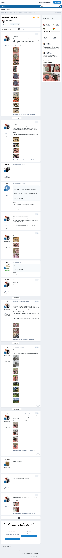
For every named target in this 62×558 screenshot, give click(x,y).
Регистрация (57, 2)
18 (14, 29)
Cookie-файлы (37, 553)
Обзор (3, 7)
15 (8, 29)
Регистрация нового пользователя (12, 538)
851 (7, 195)
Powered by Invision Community (31, 556)
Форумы (3, 9)
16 (10, 29)
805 (7, 470)
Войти (29, 536)
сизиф (7, 164)
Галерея (8, 9)
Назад (5, 29)
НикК (7, 183)
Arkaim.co (4, 2)
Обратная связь (29, 553)
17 (12, 29)
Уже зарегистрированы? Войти (45, 2)
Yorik (7, 262)
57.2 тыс (7, 274)
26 (7, 176)
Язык (23, 553)
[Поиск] (46, 6)
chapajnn (10, 20)
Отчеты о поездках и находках (19, 21)
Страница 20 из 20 (25, 29)
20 (19, 29)
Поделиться (6, 24)
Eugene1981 (7, 459)
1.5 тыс (7, 45)
